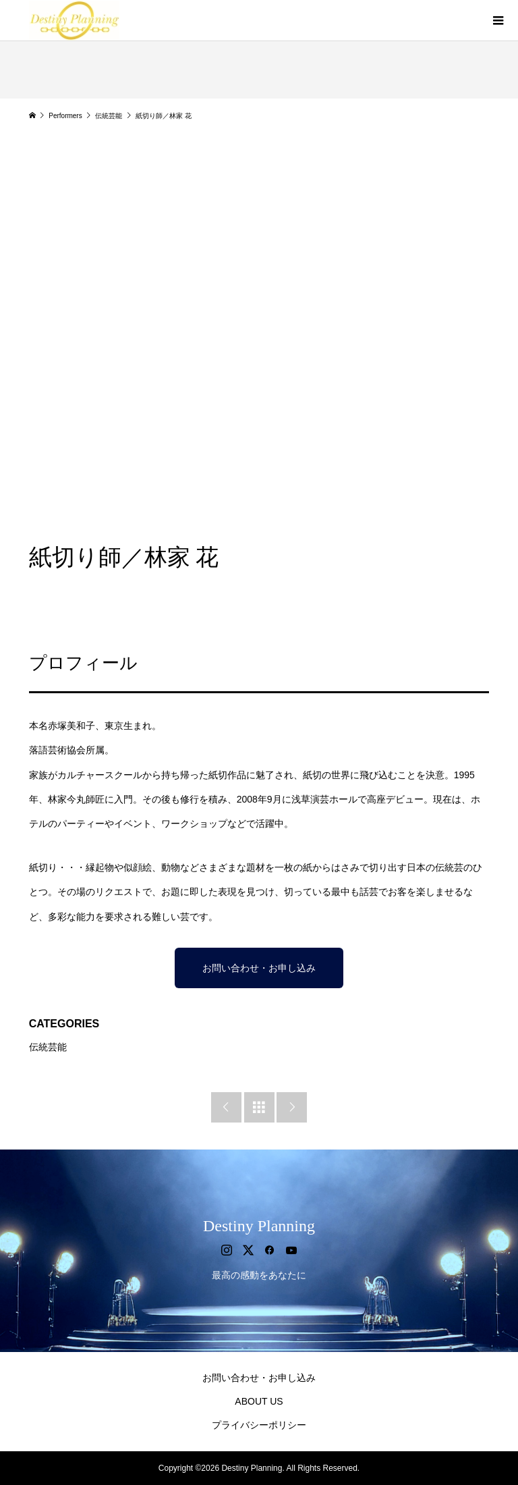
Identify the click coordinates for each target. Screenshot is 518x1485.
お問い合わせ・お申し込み (259, 968)
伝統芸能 (48, 1047)
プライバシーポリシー (259, 1425)
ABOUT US (259, 1401)
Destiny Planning (259, 1226)
